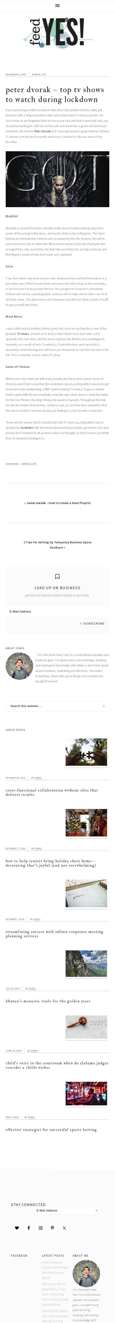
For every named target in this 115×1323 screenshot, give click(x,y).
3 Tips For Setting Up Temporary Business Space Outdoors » (57, 544)
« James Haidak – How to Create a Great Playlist (57, 503)
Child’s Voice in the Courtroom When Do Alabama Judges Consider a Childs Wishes (57, 1065)
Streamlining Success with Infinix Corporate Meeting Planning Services (55, 933)
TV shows (23, 334)
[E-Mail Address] (57, 611)
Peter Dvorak (42, 131)
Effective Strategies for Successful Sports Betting (51, 1129)
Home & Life (39, 74)
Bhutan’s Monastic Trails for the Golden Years (48, 1001)
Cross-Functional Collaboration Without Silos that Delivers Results (52, 792)
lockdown (27, 428)
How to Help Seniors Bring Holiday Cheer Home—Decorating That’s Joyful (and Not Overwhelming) (51, 863)
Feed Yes (57, 32)
